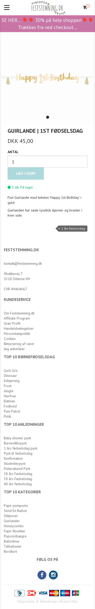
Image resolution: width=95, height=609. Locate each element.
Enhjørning (12, 380)
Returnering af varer (19, 343)
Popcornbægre (15, 536)
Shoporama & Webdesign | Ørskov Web (47, 601)
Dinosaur (10, 375)
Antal (13, 152)
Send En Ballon (15, 510)
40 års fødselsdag (18, 484)
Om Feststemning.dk (19, 313)
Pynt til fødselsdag (18, 453)
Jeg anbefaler (14, 349)
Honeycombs (14, 526)
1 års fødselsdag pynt (20, 448)
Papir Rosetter (14, 531)
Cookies (10, 338)
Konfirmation (13, 458)
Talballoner (13, 546)
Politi (7, 416)
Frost (7, 385)
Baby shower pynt (17, 438)
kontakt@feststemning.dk (23, 263)
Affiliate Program (17, 318)
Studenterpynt (14, 463)
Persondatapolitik (17, 333)
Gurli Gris (11, 370)
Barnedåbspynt (15, 443)
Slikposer (11, 515)
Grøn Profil (12, 323)
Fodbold (10, 406)
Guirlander (12, 521)
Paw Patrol (12, 411)
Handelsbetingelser (19, 328)
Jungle (8, 391)
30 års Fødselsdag (18, 478)
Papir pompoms (16, 505)
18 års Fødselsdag (18, 473)
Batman (9, 401)
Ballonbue (11, 541)
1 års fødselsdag (73, 228)
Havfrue (10, 396)
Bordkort (10, 551)
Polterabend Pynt (17, 468)
